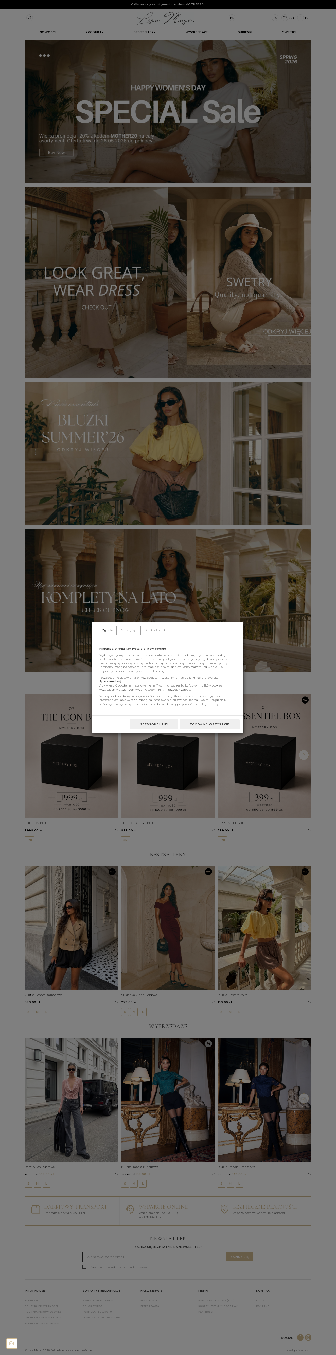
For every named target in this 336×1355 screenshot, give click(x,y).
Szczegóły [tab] (128, 630)
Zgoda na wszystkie (209, 724)
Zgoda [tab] (107, 630)
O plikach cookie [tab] (156, 630)
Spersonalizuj (154, 724)
